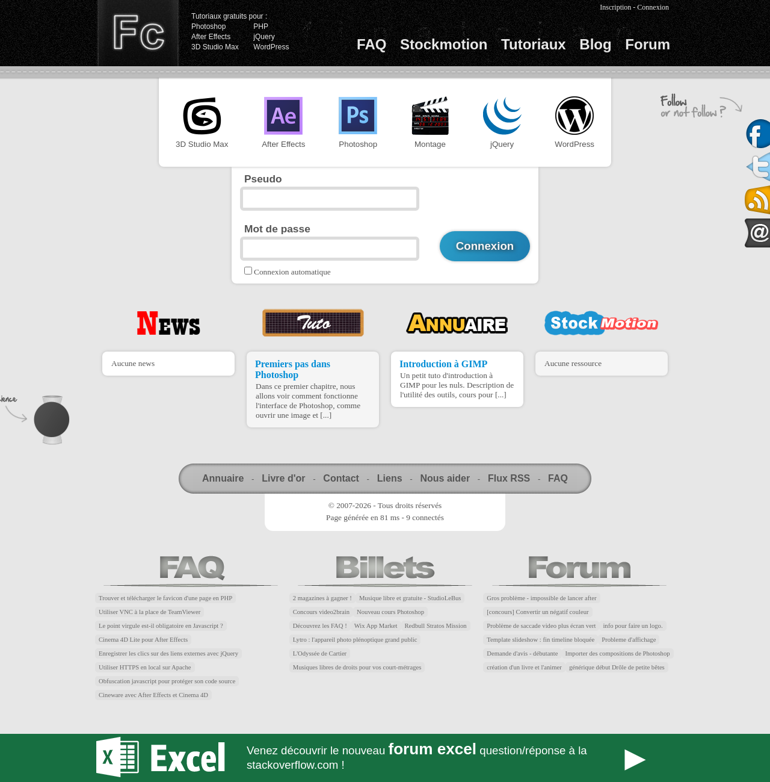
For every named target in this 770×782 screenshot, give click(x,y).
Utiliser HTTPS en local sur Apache (145, 667)
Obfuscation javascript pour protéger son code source (167, 681)
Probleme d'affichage (629, 639)
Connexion (653, 7)
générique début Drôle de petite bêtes (617, 667)
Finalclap (137, 33)
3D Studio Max (215, 47)
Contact (341, 478)
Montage (430, 122)
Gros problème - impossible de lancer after (541, 598)
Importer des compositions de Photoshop (617, 653)
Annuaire (223, 478)
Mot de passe (277, 229)
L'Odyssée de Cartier (320, 653)
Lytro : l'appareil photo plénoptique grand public (355, 639)
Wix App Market (376, 625)
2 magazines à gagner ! (322, 598)
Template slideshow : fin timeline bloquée (540, 639)
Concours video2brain (321, 612)
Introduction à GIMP (443, 364)
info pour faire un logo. (632, 625)
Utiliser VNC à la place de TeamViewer (149, 612)
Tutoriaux (533, 44)
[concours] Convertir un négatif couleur (537, 612)
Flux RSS (509, 478)
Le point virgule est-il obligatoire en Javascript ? (161, 625)
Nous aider (445, 478)
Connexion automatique (292, 271)
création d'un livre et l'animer (524, 667)
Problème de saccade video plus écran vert (541, 625)
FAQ (371, 44)
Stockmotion (443, 44)
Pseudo (263, 179)
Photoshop (208, 26)
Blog (595, 44)
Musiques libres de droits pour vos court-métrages (357, 667)
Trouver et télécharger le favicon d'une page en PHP (165, 598)
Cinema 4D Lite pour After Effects (143, 639)
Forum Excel (385, 758)
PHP (260, 26)
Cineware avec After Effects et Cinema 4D (153, 695)
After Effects (210, 37)
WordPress (271, 47)
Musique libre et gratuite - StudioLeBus (410, 598)
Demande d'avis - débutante (522, 653)
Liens (389, 478)
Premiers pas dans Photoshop (292, 369)
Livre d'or (283, 478)
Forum (647, 44)
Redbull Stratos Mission (436, 625)
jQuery (263, 37)
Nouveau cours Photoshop (390, 612)
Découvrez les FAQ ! (320, 625)
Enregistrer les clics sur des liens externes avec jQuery (168, 653)
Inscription (615, 7)
